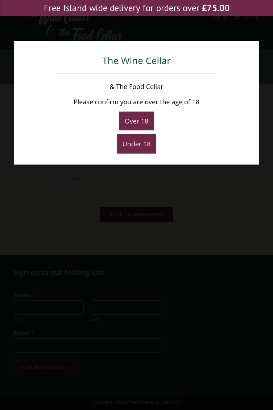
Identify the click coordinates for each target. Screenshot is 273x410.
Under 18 (137, 143)
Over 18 (137, 121)
